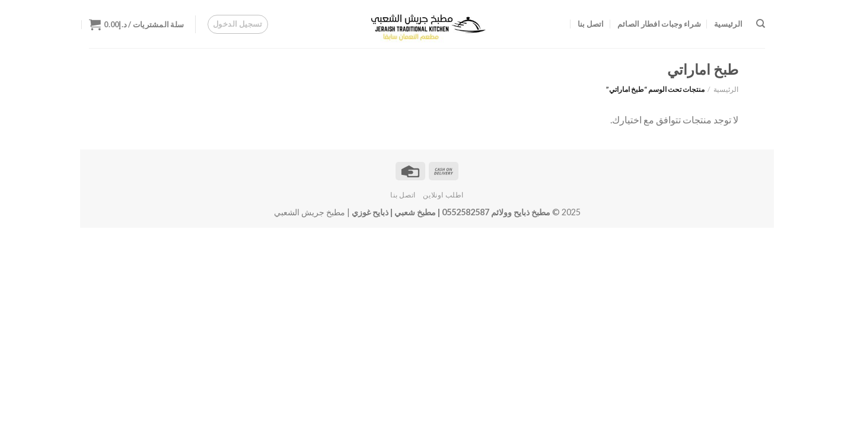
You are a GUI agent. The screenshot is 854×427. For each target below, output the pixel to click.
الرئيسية (728, 23)
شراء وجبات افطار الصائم (659, 23)
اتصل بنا (591, 23)
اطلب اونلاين (443, 194)
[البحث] (760, 23)
